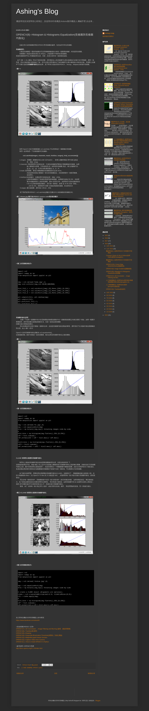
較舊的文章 (91, 673)
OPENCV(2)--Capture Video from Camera (30, 640)
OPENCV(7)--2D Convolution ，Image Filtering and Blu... (118, 276)
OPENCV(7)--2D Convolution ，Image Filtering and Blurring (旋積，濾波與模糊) (43, 629)
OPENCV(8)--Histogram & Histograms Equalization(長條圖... (118, 272)
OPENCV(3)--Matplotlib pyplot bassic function (31, 637)
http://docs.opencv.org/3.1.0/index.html (29, 648)
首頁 (55, 673)
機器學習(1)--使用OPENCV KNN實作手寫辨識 (122, 159)
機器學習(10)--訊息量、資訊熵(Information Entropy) (120, 122)
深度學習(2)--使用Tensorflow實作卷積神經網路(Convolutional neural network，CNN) (123, 67)
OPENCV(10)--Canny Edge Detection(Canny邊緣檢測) (115, 265)
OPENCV (35, 667)
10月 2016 (109, 292)
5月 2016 (109, 301)
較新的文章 (20, 673)
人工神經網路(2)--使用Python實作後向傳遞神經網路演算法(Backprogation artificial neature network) (123, 141)
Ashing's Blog (37, 11)
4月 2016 (109, 303)
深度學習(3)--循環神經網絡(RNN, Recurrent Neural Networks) (122, 85)
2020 (106, 235)
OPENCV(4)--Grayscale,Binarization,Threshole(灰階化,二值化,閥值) (39, 635)
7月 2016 (109, 298)
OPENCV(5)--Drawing (23, 633)
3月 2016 (109, 306)
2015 (106, 315)
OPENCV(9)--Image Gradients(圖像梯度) (119, 269)
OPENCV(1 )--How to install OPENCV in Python (32, 642)
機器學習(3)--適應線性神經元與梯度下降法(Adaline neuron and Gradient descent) (122, 194)
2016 (106, 243)
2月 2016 (109, 309)
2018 (106, 238)
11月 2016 (109, 249)
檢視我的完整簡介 (108, 36)
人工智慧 (23, 667)
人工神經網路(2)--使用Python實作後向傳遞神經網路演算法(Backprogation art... (119, 281)
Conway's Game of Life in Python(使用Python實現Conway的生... (118, 256)
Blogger (98, 700)
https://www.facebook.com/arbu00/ (28, 620)
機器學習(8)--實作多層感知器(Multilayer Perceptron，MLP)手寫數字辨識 (123, 212)
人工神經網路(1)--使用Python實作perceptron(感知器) (116, 285)
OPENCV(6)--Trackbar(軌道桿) (26, 631)
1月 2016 (109, 312)
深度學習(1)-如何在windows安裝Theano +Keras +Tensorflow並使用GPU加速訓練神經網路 (123, 104)
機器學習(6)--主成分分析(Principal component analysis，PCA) (121, 47)
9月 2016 (109, 295)
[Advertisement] (120, 334)
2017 (106, 241)
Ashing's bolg (109, 33)
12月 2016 (109, 246)
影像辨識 (29, 667)
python (41, 667)
